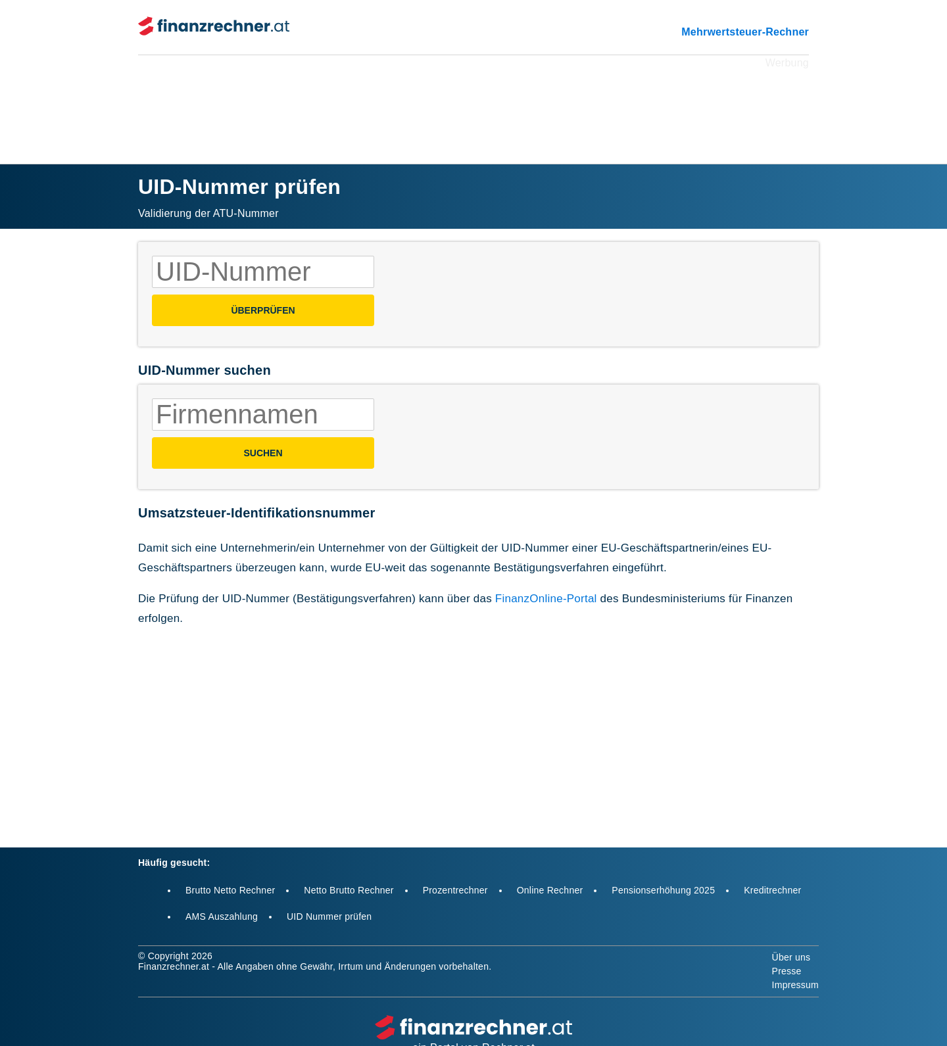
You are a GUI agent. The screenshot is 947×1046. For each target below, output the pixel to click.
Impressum (795, 985)
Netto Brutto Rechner (348, 890)
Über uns (791, 957)
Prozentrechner (455, 890)
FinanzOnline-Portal (546, 598)
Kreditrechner (772, 890)
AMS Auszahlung (221, 916)
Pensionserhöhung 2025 (663, 890)
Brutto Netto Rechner (230, 890)
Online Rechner (550, 890)
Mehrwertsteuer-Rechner (745, 31)
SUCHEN (262, 453)
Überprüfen (263, 310)
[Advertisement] (473, 101)
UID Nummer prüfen (329, 916)
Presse (787, 971)
